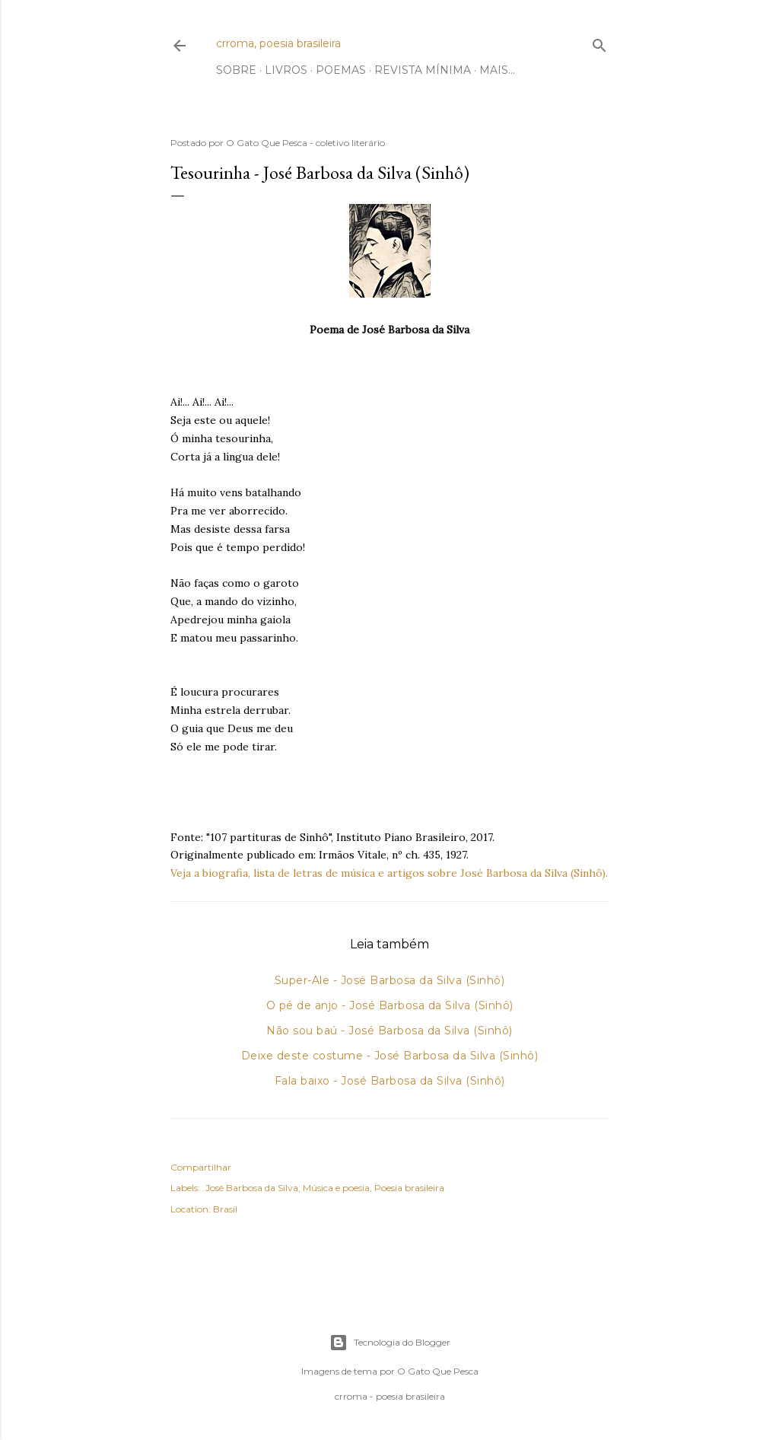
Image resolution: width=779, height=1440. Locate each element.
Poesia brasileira (409, 1187)
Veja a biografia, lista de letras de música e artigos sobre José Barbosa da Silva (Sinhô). (389, 873)
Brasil (225, 1209)
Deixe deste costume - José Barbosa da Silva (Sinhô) (390, 1055)
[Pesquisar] (599, 42)
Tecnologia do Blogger (389, 1342)
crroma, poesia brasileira (278, 43)
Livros (286, 70)
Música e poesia (336, 1187)
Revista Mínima (422, 70)
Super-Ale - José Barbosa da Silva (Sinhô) (390, 980)
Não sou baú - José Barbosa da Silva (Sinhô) (389, 1030)
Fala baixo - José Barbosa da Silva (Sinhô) (390, 1081)
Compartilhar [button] (200, 1167)
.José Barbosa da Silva (250, 1187)
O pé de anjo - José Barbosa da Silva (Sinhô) (390, 1005)
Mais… (497, 70)
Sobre (236, 70)
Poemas (341, 70)
